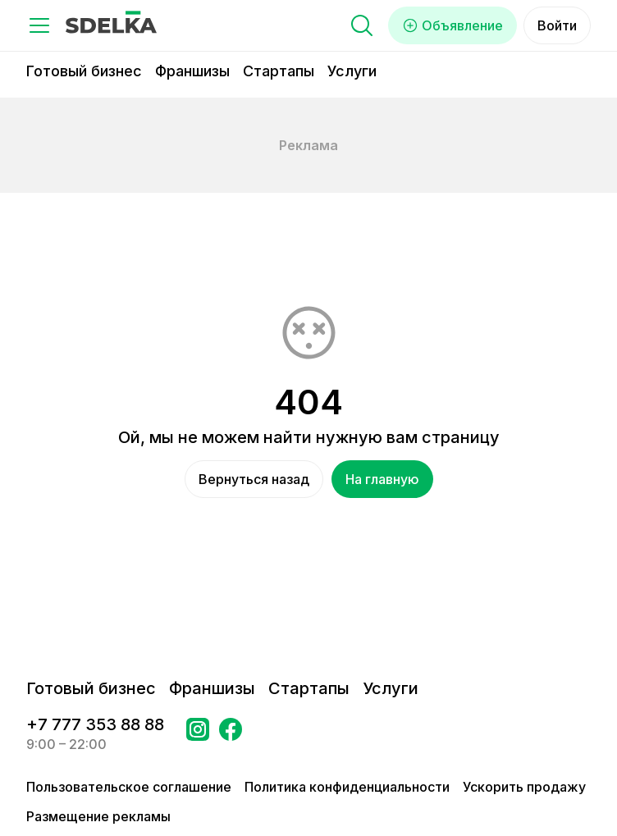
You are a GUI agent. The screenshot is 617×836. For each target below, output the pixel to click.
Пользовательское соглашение (128, 787)
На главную (382, 479)
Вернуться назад (254, 479)
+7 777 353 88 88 (95, 724)
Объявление (452, 25)
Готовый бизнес (84, 71)
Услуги (352, 71)
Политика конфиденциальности (347, 787)
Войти (557, 25)
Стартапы (278, 71)
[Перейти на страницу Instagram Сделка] (198, 734)
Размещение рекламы (98, 816)
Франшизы (192, 71)
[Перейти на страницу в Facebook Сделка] (230, 734)
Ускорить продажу (524, 787)
